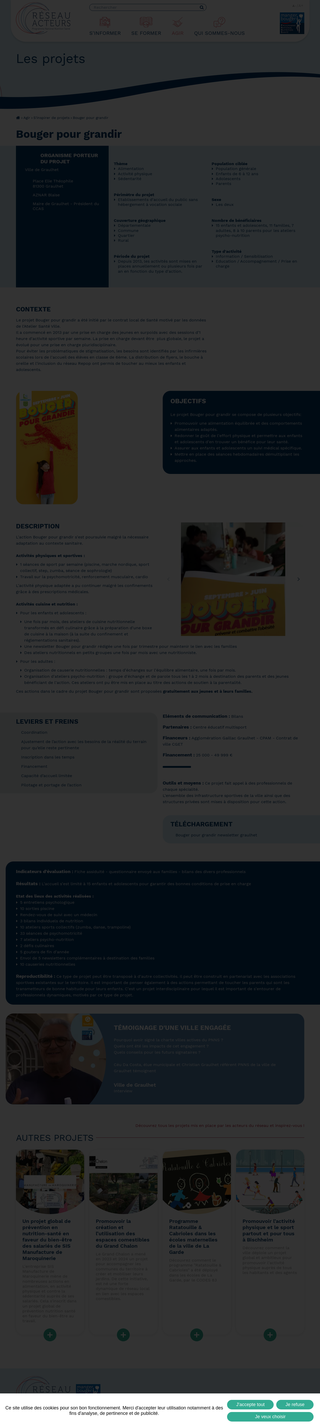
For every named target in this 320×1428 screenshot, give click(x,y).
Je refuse (295, 1404)
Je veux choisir (270, 1416)
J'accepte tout (250, 1404)
